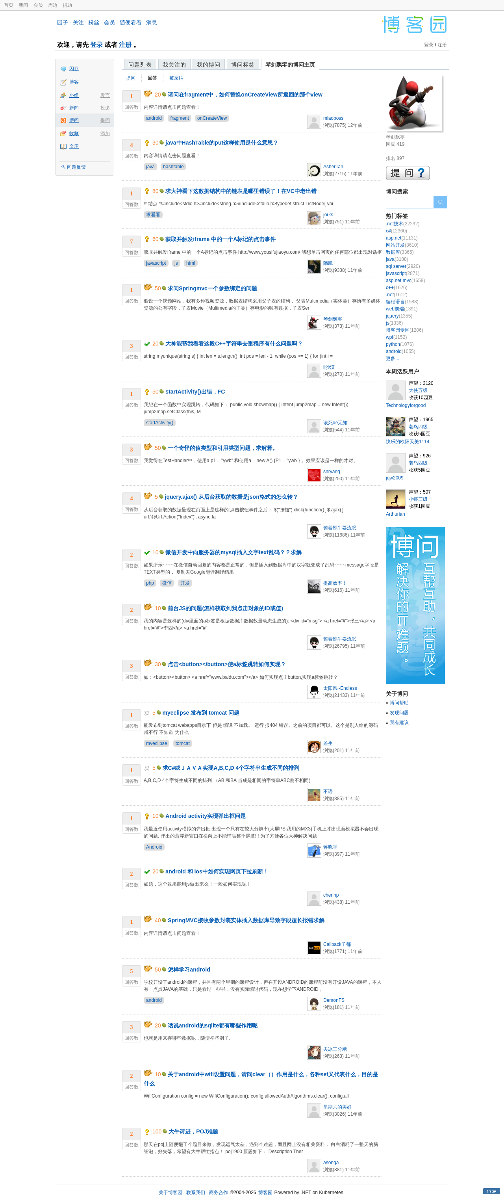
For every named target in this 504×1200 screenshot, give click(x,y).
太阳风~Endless (340, 688)
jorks (328, 214)
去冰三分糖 (335, 1049)
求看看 (153, 214)
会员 (38, 5)
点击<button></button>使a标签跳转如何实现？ (226, 664)
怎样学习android (189, 969)
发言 (105, 95)
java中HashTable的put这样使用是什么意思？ (221, 142)
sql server (403, 266)
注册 (125, 44)
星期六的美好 (337, 1107)
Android (154, 847)
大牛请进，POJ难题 (193, 1131)
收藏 (74, 133)
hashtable (173, 166)
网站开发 (402, 245)
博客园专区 (404, 330)
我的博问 (208, 64)
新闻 (23, 5)
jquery (399, 316)
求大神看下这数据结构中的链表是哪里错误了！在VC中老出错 (240, 191)
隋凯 (328, 263)
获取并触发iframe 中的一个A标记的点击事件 (220, 239)
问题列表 (140, 64)
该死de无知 (335, 422)
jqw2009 (395, 478)
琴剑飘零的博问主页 (290, 64)
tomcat (183, 743)
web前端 (402, 309)
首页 (8, 5)
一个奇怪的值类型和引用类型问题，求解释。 (223, 448)
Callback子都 (337, 944)
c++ (397, 287)
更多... (392, 358)
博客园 (265, 1192)
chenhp (331, 895)
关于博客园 (170, 1192)
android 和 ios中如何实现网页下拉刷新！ (216, 871)
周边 (52, 5)
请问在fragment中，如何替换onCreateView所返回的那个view (245, 94)
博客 (74, 82)
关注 (78, 22)
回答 (152, 78)
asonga (331, 1162)
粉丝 (93, 22)
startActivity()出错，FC (195, 391)
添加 (105, 133)
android (154, 118)
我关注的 (174, 64)
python (400, 344)
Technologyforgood (406, 405)
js (176, 263)
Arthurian (395, 514)
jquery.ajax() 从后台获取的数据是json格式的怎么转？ (231, 497)
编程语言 (402, 302)
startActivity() (159, 422)
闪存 (74, 68)
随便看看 (131, 22)
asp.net (402, 238)
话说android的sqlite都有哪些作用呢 (213, 1025)
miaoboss (333, 118)
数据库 (400, 252)
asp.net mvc (405, 280)
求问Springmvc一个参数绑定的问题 (212, 288)
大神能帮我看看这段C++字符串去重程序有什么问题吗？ (233, 343)
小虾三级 (418, 499)
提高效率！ (335, 583)
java (150, 166)
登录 (96, 44)
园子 (62, 22)
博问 (74, 120)
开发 (185, 583)
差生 (328, 743)
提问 (105, 120)
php (150, 583)
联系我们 (195, 1192)
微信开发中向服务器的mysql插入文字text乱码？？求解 (233, 552)
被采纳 (176, 78)
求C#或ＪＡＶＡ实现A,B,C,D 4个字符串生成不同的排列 (231, 768)
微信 (167, 583)
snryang (331, 471)
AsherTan (333, 166)
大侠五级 (418, 390)
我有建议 (399, 722)
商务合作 (218, 1192)
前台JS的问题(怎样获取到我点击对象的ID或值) (225, 608)
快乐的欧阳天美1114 (408, 441)
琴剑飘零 (332, 319)
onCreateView (212, 118)
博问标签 (243, 64)
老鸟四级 (418, 426)
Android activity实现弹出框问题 (205, 816)
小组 (74, 95)
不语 (328, 791)
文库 (74, 146)
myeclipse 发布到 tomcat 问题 (201, 713)
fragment (179, 118)
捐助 (67, 5)
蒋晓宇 (330, 847)
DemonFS (334, 1000)
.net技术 (402, 224)
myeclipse (156, 743)
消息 (151, 22)
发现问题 (399, 712)
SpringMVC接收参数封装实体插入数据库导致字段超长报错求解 (246, 920)
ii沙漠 (329, 367)
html (190, 263)
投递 (105, 108)
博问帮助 (399, 703)
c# (396, 231)
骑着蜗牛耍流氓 (339, 528)
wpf (396, 337)
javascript (156, 263)
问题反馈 (76, 167)
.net (397, 294)
